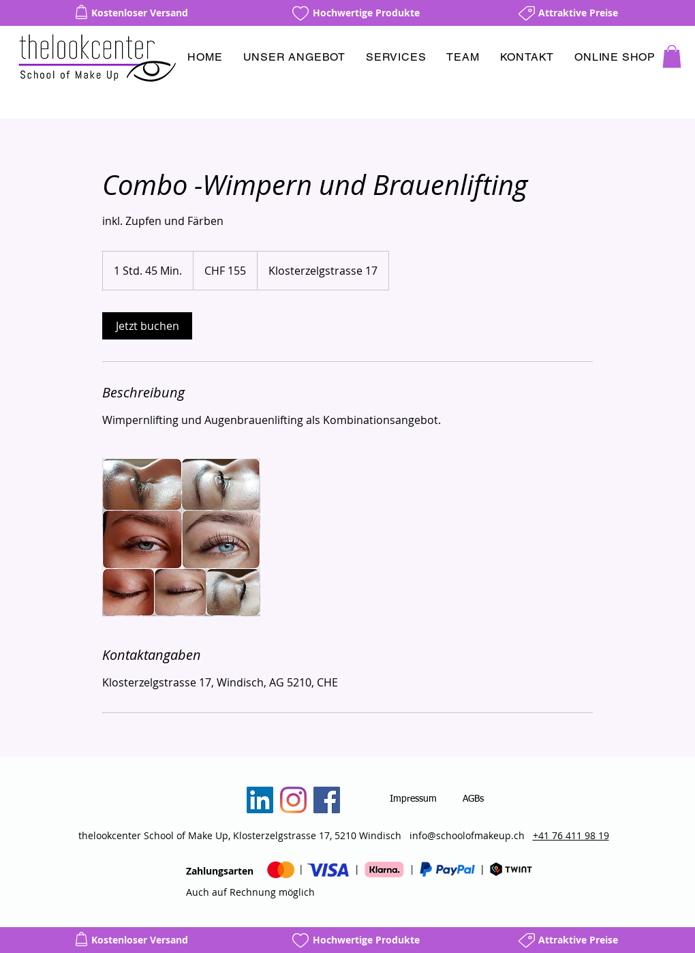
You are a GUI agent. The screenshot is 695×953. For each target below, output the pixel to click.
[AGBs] (473, 800)
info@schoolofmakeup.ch (467, 835)
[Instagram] (293, 800)
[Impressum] (413, 800)
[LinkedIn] (260, 800)
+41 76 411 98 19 (571, 835)
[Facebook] (326, 800)
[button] (294, 57)
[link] (147, 325)
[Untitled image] (181, 537)
